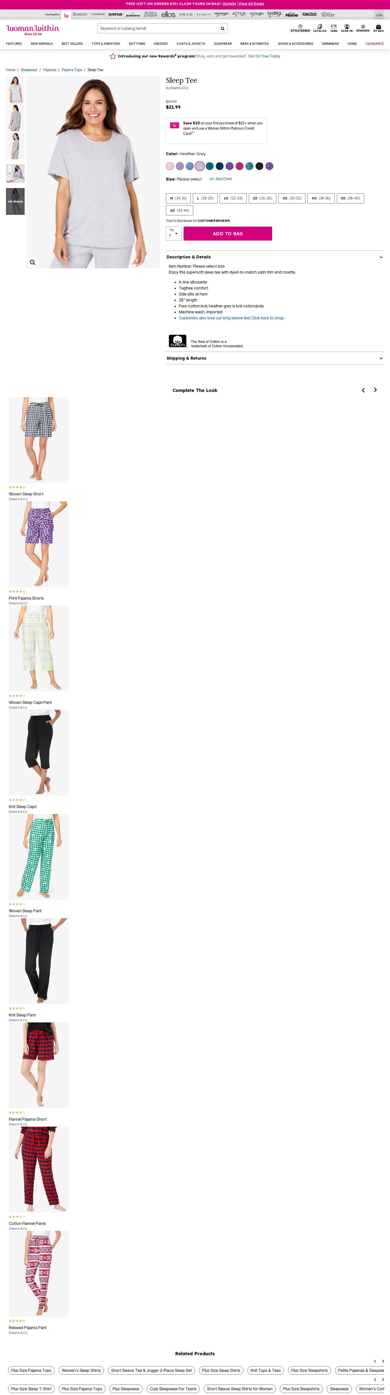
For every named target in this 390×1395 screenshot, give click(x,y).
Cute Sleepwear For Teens (173, 1388)
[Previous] (363, 390)
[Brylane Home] (292, 14)
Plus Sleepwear (126, 1388)
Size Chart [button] (221, 179)
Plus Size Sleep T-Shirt (31, 1388)
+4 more (15, 201)
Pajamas (49, 70)
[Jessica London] (151, 14)
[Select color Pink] (170, 166)
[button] (347, 28)
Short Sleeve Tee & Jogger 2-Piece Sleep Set (151, 1370)
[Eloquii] (204, 14)
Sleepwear (29, 70)
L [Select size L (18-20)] (205, 198)
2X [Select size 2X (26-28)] (262, 198)
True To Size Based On (198, 221)
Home (10, 70)
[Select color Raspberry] (240, 166)
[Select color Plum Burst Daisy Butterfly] (269, 166)
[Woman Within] (66, 14)
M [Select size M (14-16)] (178, 198)
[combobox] (163, 28)
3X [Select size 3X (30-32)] (292, 198)
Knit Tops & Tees (266, 1370)
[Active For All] (239, 14)
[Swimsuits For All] (221, 14)
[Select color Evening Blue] (220, 166)
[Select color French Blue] (190, 166)
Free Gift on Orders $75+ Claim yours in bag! (173, 3)
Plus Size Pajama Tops (31, 1370)
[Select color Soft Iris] (180, 166)
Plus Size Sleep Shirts (221, 1370)
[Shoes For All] (274, 14)
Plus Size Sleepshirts (309, 1370)
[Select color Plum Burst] (230, 166)
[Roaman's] (80, 14)
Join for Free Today (263, 56)
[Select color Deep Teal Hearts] (249, 166)
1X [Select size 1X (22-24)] (233, 198)
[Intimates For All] (257, 14)
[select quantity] (174, 234)
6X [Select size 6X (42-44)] (179, 210)
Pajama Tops (72, 70)
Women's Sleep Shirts (81, 1370)
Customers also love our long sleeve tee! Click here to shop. (232, 317)
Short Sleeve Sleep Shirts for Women (240, 1388)
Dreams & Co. (179, 88)
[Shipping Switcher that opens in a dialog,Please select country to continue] (379, 14)
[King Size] (310, 14)
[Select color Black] (259, 166)
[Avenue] (115, 14)
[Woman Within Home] (33, 30)
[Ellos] (168, 14)
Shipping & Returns (186, 358)
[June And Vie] (186, 14)
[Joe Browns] (133, 14)
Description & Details (189, 256)
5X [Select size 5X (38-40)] (350, 198)
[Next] (375, 390)
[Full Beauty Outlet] (327, 14)
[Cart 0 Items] (379, 28)
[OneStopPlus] (52, 14)
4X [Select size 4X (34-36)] (321, 198)
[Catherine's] (98, 14)
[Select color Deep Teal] (210, 166)
